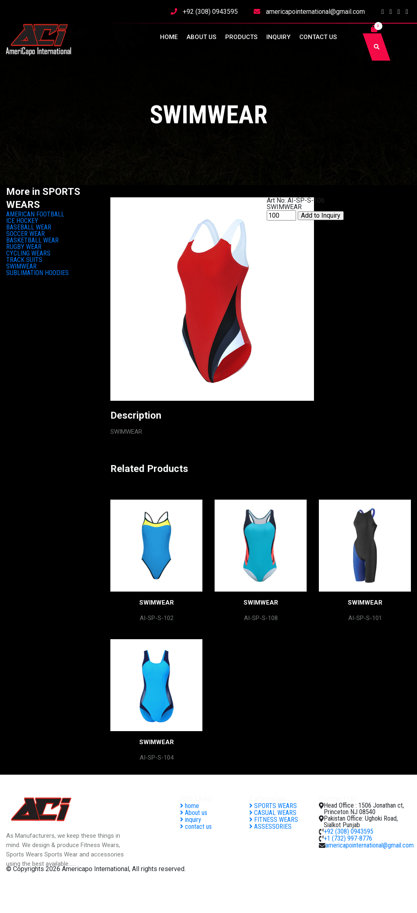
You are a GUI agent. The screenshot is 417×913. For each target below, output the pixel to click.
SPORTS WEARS (273, 806)
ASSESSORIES (270, 826)
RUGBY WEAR (24, 247)
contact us (318, 37)
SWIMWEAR (21, 266)
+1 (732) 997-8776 (348, 838)
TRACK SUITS (24, 260)
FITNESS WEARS (273, 819)
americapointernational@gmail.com (315, 11)
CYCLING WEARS (28, 253)
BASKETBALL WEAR (32, 240)
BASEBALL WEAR (28, 227)
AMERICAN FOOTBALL (35, 214)
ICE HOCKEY (22, 221)
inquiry (278, 37)
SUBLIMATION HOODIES (37, 273)
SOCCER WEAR (25, 234)
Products (241, 37)
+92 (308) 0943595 (210, 11)
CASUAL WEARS (272, 813)
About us (201, 37)
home (169, 37)
